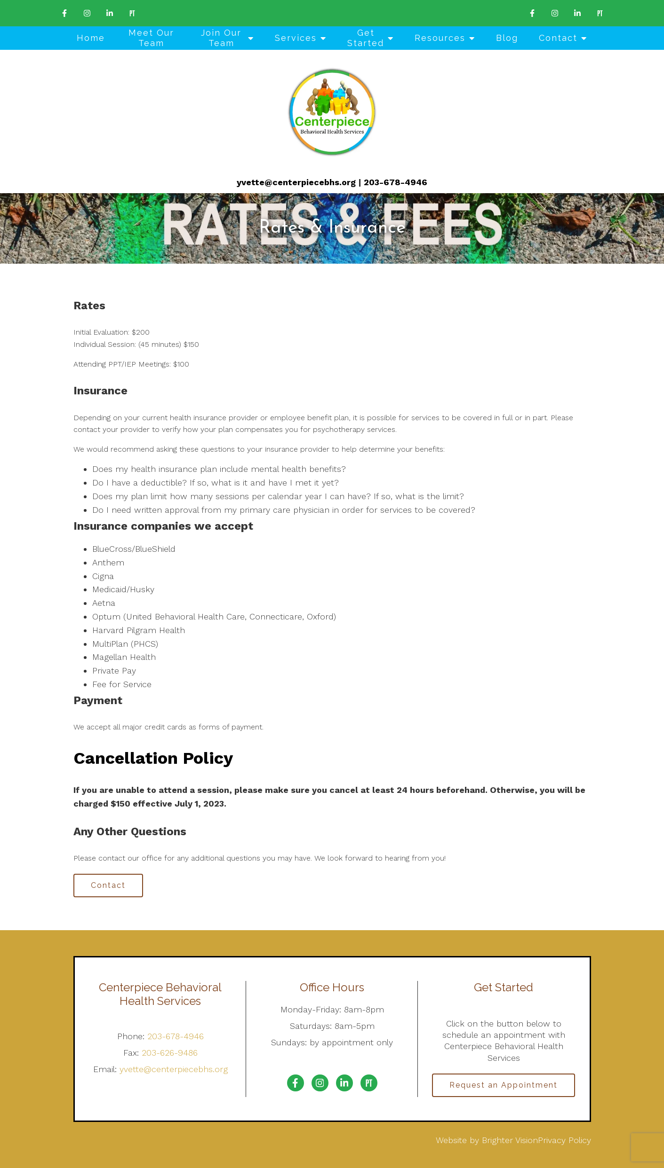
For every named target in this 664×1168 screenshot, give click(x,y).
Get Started (365, 38)
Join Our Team (221, 38)
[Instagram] (87, 13)
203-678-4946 (395, 182)
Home (91, 38)
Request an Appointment (503, 1085)
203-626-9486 (170, 1053)
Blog (507, 38)
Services (296, 38)
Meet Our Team (151, 38)
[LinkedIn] (109, 13)
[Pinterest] (132, 13)
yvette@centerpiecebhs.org (296, 182)
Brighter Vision (510, 1140)
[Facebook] (64, 13)
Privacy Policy (564, 1140)
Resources (440, 38)
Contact (558, 38)
